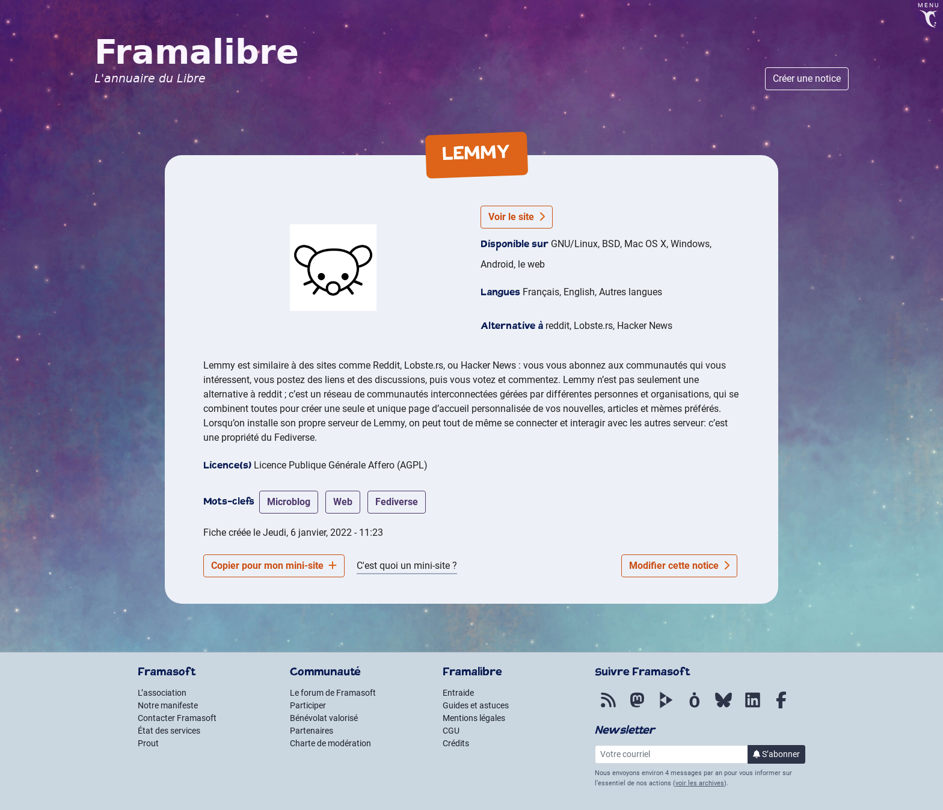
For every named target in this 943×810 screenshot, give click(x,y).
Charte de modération (330, 743)
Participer (308, 705)
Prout (148, 743)
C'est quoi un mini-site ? (407, 565)
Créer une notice (807, 78)
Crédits (456, 743)
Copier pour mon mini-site (274, 565)
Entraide (458, 693)
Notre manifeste (168, 705)
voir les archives (699, 783)
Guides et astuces (476, 705)
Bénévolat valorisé (324, 718)
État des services (169, 730)
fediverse (396, 502)
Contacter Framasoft (177, 718)
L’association (162, 693)
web (342, 502)
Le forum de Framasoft (333, 693)
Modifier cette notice (679, 565)
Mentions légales (474, 718)
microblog (288, 502)
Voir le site (516, 216)
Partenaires (311, 730)
